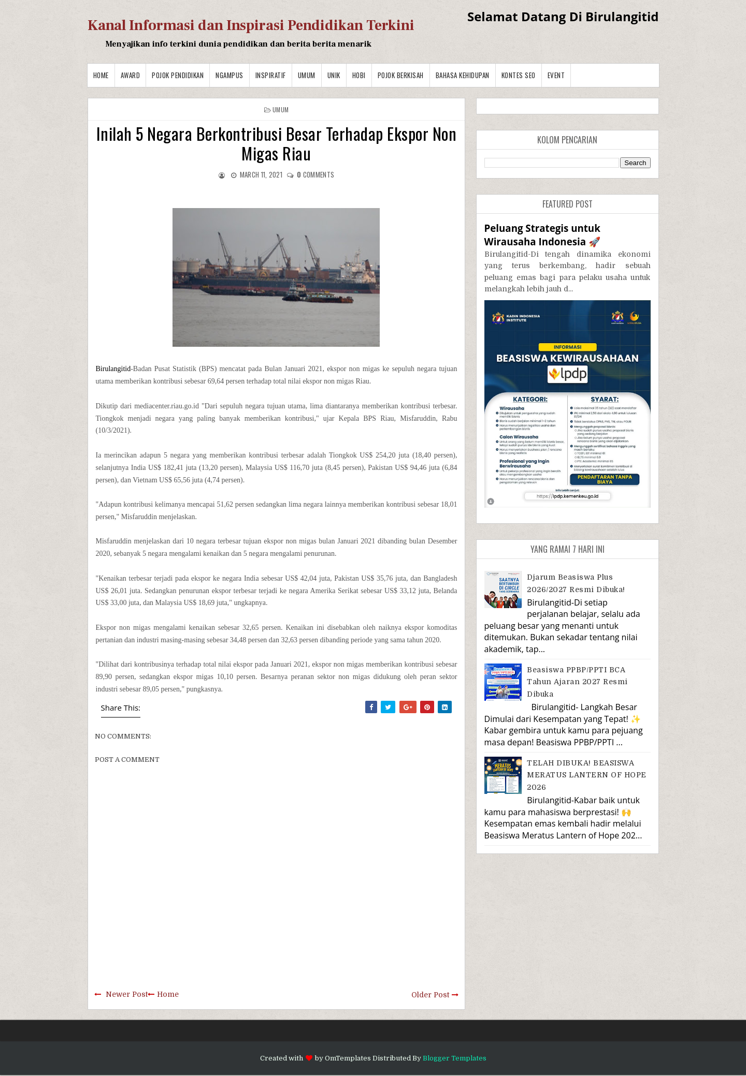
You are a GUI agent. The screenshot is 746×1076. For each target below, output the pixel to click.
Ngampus (229, 75)
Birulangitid (113, 369)
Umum (306, 75)
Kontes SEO (518, 75)
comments (315, 174)
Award (130, 75)
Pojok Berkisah (401, 75)
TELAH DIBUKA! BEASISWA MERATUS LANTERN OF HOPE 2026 (587, 775)
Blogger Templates (454, 1058)
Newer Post (127, 994)
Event (556, 75)
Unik (333, 75)
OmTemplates (348, 1058)
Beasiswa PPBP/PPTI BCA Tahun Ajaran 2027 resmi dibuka (577, 682)
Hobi (359, 75)
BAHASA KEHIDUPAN (463, 75)
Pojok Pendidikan (178, 75)
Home (101, 75)
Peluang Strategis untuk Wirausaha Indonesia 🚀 (542, 235)
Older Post (430, 995)
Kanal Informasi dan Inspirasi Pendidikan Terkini (251, 25)
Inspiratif (270, 75)
